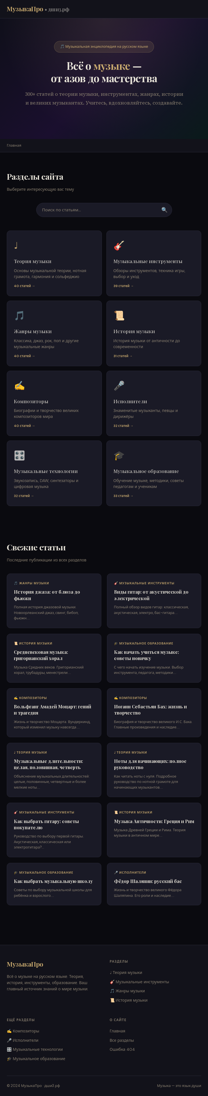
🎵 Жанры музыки (127, 990)
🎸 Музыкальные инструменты (139, 981)
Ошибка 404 (122, 1049)
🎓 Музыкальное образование (36, 1058)
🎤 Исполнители (22, 1040)
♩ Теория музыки (126, 972)
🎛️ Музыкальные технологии (35, 1049)
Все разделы (122, 1040)
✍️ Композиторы (23, 1031)
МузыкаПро (38, 9)
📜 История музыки (129, 1000)
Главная (14, 145)
